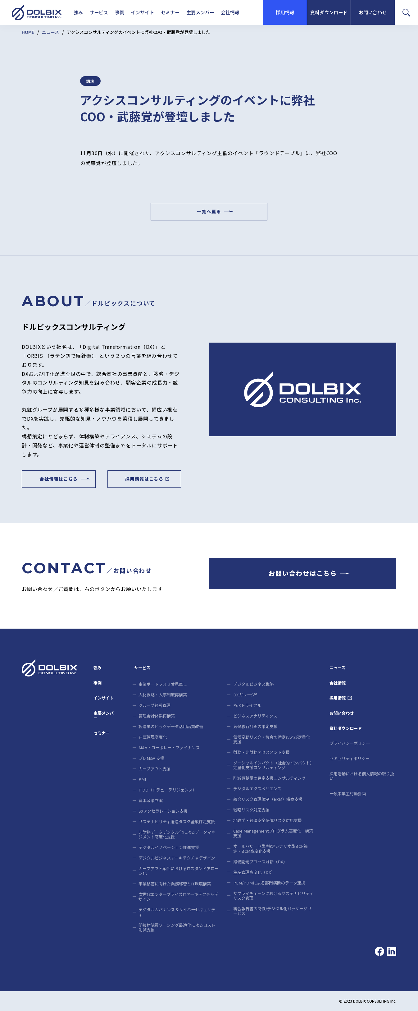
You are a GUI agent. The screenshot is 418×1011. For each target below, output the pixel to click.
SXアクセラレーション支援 (163, 811)
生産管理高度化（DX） (254, 872)
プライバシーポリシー (349, 743)
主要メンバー (200, 12)
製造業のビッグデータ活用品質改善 (171, 726)
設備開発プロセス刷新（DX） (260, 862)
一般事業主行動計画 (347, 793)
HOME (28, 32)
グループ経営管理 (154, 705)
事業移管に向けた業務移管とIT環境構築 (175, 884)
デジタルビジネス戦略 (253, 684)
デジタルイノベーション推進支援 (169, 847)
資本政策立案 (151, 800)
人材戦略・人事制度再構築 (163, 695)
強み (78, 12)
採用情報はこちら (144, 479)
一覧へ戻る (209, 212)
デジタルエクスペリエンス (257, 789)
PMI (142, 779)
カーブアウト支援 (154, 769)
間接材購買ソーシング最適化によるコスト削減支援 (177, 927)
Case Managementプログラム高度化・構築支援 (273, 833)
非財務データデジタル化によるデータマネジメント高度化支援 (177, 834)
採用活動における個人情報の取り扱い (361, 776)
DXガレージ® (245, 695)
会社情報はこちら (58, 479)
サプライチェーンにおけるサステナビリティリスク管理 (273, 895)
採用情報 (285, 12)
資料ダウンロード (329, 12)
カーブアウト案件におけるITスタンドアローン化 (179, 871)
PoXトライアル (247, 705)
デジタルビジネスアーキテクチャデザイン (177, 858)
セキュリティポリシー (349, 758)
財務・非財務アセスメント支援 (261, 752)
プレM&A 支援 (151, 758)
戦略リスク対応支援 (251, 810)
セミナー (170, 12)
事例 (119, 12)
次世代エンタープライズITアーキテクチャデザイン (178, 896)
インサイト (142, 12)
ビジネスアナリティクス (255, 716)
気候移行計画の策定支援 (255, 726)
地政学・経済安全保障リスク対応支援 (267, 820)
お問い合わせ (373, 12)
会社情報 (230, 12)
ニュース (50, 32)
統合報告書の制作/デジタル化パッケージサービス (272, 911)
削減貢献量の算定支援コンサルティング (269, 778)
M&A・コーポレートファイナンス (169, 747)
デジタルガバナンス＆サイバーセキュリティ (177, 912)
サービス (98, 12)
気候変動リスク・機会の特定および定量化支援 (271, 739)
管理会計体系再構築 (157, 716)
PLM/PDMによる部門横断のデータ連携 (269, 883)
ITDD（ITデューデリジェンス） (168, 790)
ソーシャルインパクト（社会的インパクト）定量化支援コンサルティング (272, 765)
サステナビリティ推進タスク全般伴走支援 (177, 821)
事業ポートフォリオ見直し (163, 684)
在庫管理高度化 (153, 737)
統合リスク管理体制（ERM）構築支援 (267, 799)
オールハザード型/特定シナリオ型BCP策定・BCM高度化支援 (270, 848)
